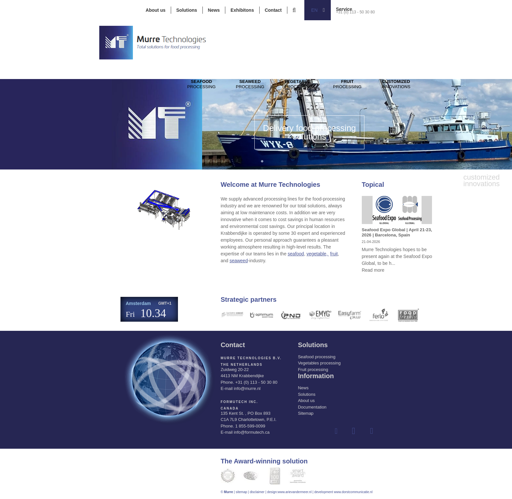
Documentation (312, 407)
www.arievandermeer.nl (295, 492)
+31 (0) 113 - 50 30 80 (355, 12)
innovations (418, 88)
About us (156, 10)
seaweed (239, 260)
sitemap (241, 492)
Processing (204, 88)
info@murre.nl (247, 388)
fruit (334, 253)
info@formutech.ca (251, 432)
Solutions (186, 10)
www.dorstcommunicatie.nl (353, 492)
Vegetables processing (319, 363)
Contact (273, 10)
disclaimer (257, 492)
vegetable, (318, 253)
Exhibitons (242, 10)
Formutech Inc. (239, 402)
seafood (296, 253)
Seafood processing (316, 356)
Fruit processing (313, 369)
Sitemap (305, 413)
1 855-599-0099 (250, 426)
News (214, 10)
